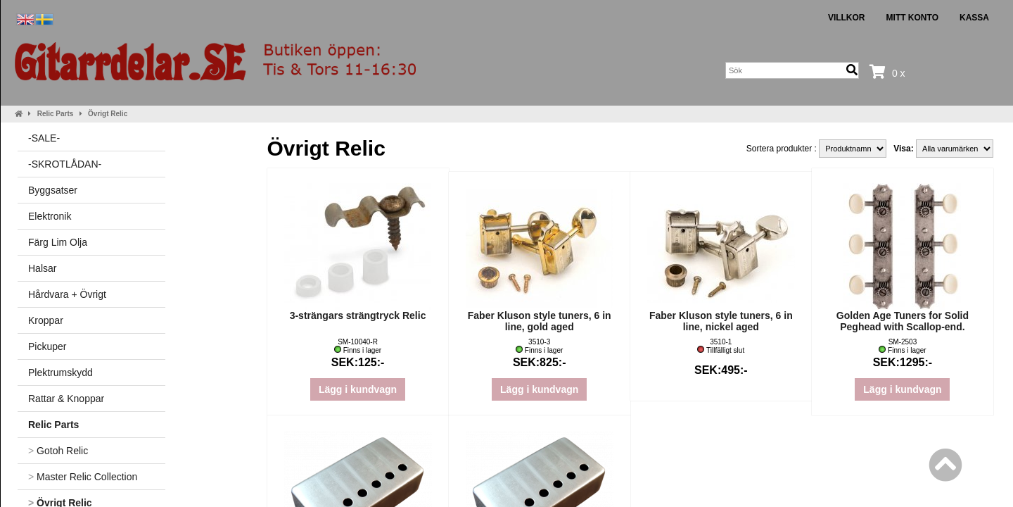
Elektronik (49, 216)
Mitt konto (912, 18)
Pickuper (47, 346)
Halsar (42, 268)
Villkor (846, 18)
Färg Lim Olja (57, 242)
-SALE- (44, 138)
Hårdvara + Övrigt (67, 294)
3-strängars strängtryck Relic (358, 315)
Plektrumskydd (60, 372)
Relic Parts (55, 114)
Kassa (974, 18)
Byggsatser (52, 190)
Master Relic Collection (82, 476)
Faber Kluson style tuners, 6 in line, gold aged (539, 321)
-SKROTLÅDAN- (64, 164)
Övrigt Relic (107, 114)
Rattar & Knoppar (66, 398)
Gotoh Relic (58, 450)
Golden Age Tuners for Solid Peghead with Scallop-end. (902, 321)
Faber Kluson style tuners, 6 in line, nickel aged (721, 321)
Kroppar (45, 320)
